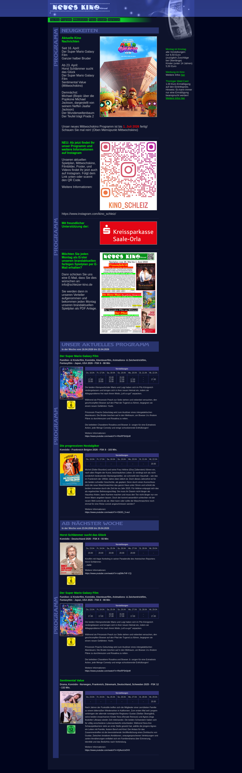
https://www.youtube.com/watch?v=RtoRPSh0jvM (108, 436)
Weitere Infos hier (175, 98)
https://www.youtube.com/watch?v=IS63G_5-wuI (107, 512)
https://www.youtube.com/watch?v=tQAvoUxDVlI (107, 750)
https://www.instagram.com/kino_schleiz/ (89, 213)
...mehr (88, 565)
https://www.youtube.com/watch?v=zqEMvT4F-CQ (108, 573)
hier (183, 74)
